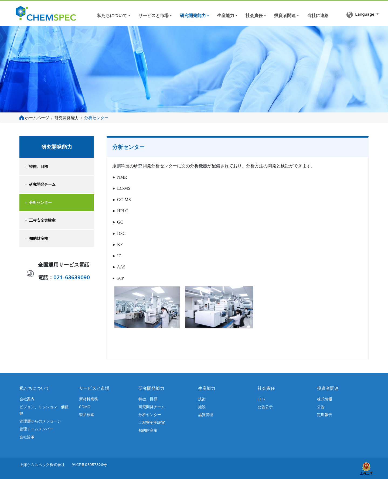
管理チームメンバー (36, 429)
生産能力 (225, 16)
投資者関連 (285, 16)
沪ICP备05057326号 (89, 464)
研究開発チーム (40, 184)
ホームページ (37, 118)
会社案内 (27, 399)
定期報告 (324, 414)
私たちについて (112, 16)
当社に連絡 (318, 16)
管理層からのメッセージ (40, 421)
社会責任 (254, 16)
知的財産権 (36, 238)
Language (360, 14)
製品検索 (86, 414)
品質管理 (205, 414)
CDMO (85, 407)
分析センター (38, 202)
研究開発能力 (193, 16)
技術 (202, 399)
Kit (50, 13)
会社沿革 (27, 437)
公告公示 (265, 407)
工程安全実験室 (40, 220)
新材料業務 (88, 399)
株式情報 (324, 399)
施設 (202, 407)
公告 (321, 407)
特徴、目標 (36, 166)
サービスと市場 (153, 16)
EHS (261, 399)
